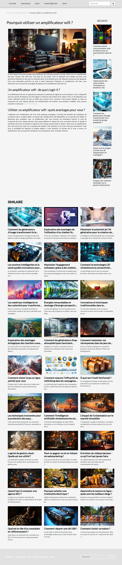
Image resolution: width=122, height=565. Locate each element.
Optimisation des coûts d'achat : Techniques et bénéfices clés (100, 84)
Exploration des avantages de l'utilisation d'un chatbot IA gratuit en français (59, 232)
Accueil (9, 13)
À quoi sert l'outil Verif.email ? (95, 377)
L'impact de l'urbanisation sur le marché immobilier (96, 417)
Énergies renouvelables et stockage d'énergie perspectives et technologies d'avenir (61, 305)
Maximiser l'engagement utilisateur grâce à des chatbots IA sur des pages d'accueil (60, 267)
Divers (64, 3)
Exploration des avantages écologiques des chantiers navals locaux (24, 343)
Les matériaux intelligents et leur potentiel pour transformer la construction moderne (24, 305)
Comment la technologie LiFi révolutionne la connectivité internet (95, 267)
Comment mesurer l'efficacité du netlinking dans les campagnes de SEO (61, 380)
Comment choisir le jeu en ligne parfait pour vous (24, 379)
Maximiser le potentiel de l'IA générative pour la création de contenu (96, 232)
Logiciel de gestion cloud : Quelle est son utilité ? (21, 455)
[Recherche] (99, 3)
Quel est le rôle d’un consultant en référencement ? (24, 530)
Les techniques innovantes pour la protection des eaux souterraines (24, 418)
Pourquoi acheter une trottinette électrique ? (56, 492)
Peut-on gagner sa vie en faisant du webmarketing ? (60, 455)
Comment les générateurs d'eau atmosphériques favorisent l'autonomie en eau (60, 343)
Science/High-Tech (50, 3)
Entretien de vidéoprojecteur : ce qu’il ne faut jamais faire (96, 455)
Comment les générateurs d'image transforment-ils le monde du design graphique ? (101, 117)
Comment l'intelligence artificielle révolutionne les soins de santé (61, 418)
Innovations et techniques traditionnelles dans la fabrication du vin (94, 305)
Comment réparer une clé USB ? (60, 528)
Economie (12, 3)
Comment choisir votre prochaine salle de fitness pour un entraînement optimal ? (102, 50)
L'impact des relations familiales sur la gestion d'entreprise (102, 182)
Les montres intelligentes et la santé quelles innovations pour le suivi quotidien (23, 267)
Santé (37, 3)
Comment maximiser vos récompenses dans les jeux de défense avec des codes (95, 343)
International (25, 3)
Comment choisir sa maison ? (95, 528)
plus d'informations (30, 104)
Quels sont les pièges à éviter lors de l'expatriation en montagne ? (102, 151)
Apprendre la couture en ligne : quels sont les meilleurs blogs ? (96, 492)
